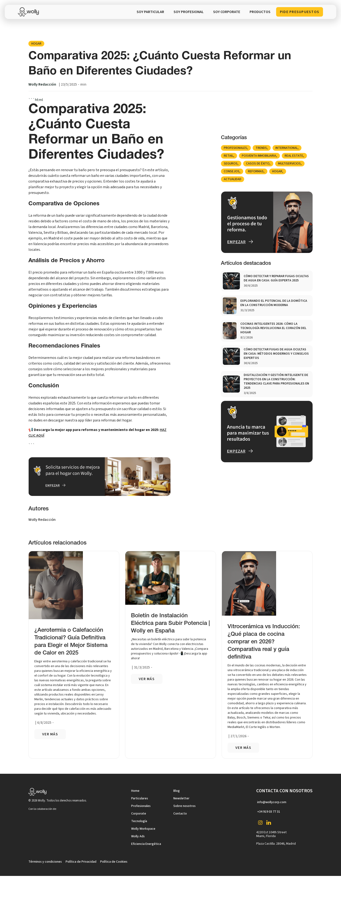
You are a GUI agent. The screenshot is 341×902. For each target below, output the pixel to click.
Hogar (36, 43)
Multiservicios (289, 163)
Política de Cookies (113, 861)
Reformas (256, 171)
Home (135, 790)
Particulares (139, 798)
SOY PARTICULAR (150, 11)
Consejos (231, 171)
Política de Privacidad (81, 861)
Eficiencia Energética (146, 844)
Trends (261, 148)
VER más (50, 734)
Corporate (138, 813)
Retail (228, 155)
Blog (176, 790)
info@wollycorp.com (271, 802)
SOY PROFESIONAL (189, 11)
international (286, 148)
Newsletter (181, 798)
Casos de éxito (257, 163)
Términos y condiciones (45, 861)
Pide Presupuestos (299, 11)
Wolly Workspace (143, 828)
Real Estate (294, 155)
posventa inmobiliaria (259, 155)
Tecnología (139, 821)
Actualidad (232, 179)
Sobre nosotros (184, 806)
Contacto (180, 813)
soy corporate (226, 11)
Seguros (231, 163)
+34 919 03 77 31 (268, 811)
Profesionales (235, 148)
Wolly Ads (138, 836)
